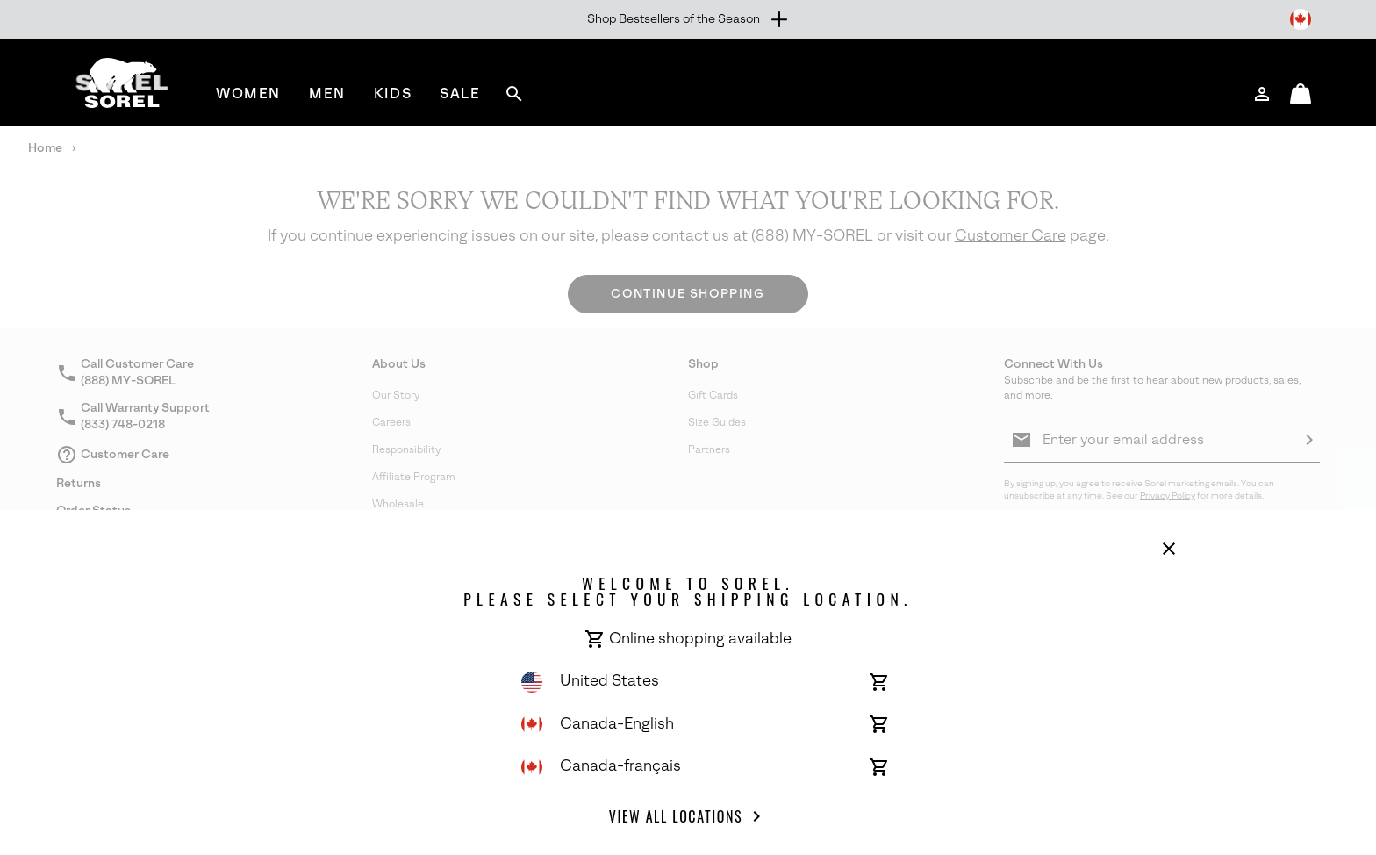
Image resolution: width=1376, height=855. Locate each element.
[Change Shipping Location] (1300, 19)
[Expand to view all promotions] (688, 19)
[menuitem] (248, 93)
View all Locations (688, 816)
